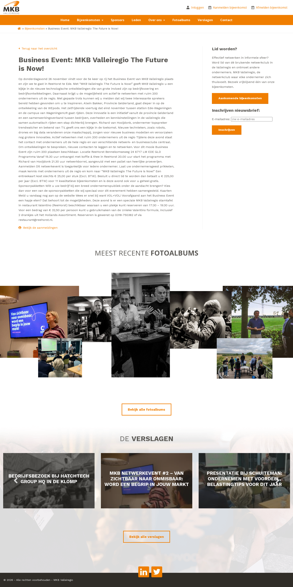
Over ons (155, 20)
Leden (136, 20)
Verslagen (205, 20)
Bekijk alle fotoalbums (146, 409)
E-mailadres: (242, 119)
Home (65, 20)
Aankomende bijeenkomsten (240, 98)
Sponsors (117, 20)
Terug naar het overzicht (37, 48)
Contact (226, 20)
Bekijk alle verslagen (146, 537)
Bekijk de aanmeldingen (38, 227)
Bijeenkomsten (89, 20)
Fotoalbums (181, 20)
